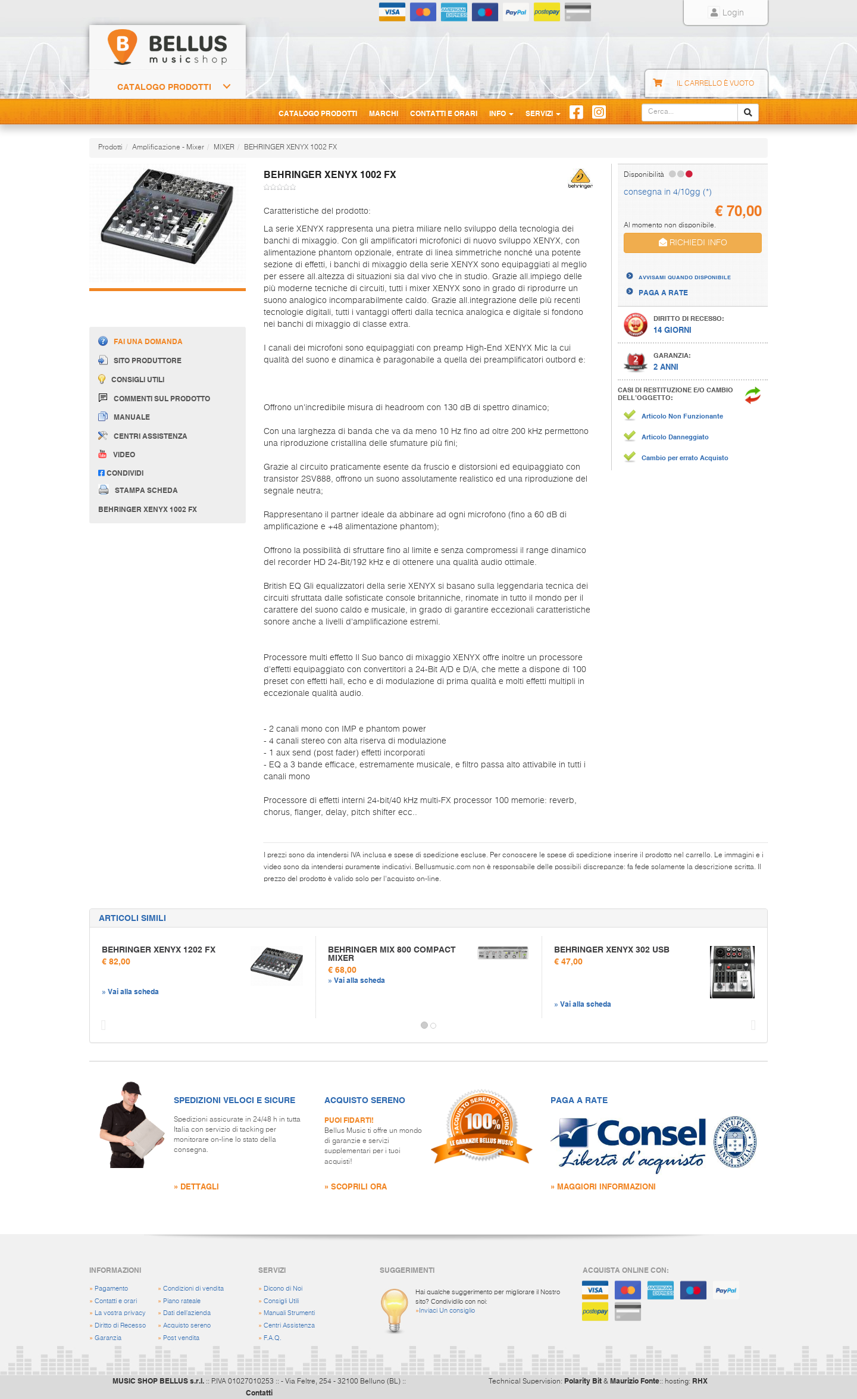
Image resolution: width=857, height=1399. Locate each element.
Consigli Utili (281, 1301)
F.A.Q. (273, 1338)
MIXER (224, 147)
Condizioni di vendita (193, 1288)
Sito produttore (140, 360)
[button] (100, 1025)
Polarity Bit (583, 1380)
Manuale (124, 416)
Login (726, 13)
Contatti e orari (116, 1301)
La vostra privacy (120, 1313)
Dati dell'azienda (187, 1313)
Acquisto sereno (187, 1325)
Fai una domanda (140, 341)
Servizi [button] (543, 113)
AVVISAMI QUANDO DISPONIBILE (685, 276)
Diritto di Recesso (120, 1325)
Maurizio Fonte (634, 1380)
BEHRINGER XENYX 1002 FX (290, 147)
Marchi (383, 113)
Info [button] (501, 113)
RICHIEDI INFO (693, 242)
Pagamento (111, 1288)
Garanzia (108, 1338)
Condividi (120, 472)
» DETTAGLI (196, 1186)
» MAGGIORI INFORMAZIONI (603, 1186)
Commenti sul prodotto (154, 398)
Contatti (259, 1392)
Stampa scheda (138, 489)
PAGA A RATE (663, 292)
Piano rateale (182, 1301)
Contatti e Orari (443, 113)
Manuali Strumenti (289, 1313)
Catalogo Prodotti (164, 87)
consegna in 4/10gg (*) (668, 192)
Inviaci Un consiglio (447, 1310)
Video (116, 454)
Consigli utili (131, 379)
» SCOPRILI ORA (355, 1186)
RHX (700, 1380)
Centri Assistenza (289, 1325)
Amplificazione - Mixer (168, 147)
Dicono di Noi (283, 1288)
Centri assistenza (142, 436)
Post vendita (181, 1338)
